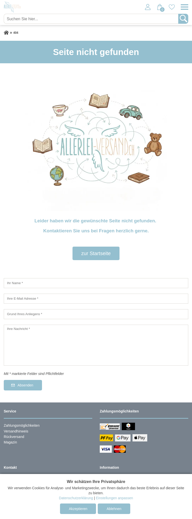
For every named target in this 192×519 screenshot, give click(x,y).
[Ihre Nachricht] (96, 345)
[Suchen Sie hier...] (91, 19)
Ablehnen (113, 509)
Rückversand (14, 437)
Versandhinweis (16, 431)
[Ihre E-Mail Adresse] (96, 299)
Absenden (25, 385)
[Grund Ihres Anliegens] (96, 314)
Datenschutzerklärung (76, 498)
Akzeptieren (78, 509)
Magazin (10, 442)
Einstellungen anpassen (114, 498)
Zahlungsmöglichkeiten (22, 425)
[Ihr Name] (96, 283)
